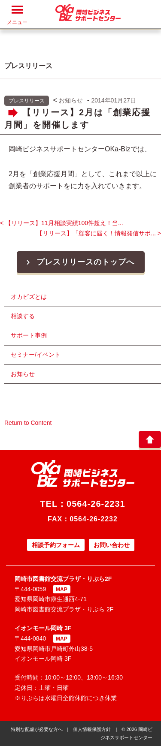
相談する (23, 316)
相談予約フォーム (56, 544)
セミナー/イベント (36, 354)
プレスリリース (27, 101)
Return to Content (28, 422)
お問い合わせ (112, 544)
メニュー (17, 14)
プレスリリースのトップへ (79, 262)
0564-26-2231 (96, 503)
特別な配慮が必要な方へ (37, 729)
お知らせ (71, 100)
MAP (61, 590)
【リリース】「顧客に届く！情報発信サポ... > (98, 233)
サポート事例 (29, 335)
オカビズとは (29, 296)
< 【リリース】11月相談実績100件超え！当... (61, 223)
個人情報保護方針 (92, 729)
